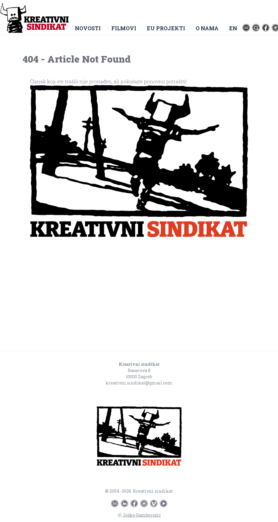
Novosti (88, 28)
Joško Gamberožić (142, 515)
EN (233, 28)
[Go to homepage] (139, 162)
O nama (207, 28)
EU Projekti (166, 28)
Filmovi (123, 28)
